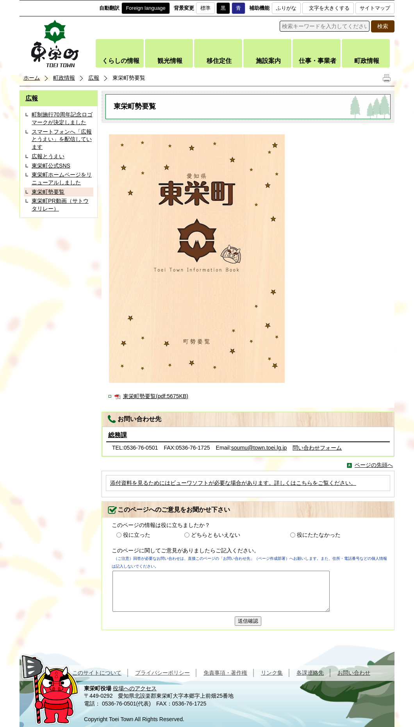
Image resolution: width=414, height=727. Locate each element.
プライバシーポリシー (162, 673)
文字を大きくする (329, 8)
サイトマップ (375, 8)
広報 (93, 78)
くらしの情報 (120, 60)
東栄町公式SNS (51, 166)
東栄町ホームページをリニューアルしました (62, 178)
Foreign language (145, 8)
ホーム (31, 78)
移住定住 (219, 60)
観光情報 (169, 60)
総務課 (117, 435)
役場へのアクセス (135, 688)
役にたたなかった (319, 535)
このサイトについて (96, 673)
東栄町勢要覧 (48, 192)
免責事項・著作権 (225, 673)
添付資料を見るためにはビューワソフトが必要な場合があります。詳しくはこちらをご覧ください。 (233, 483)
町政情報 (366, 60)
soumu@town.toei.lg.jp (259, 448)
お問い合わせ (353, 673)
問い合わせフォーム (317, 448)
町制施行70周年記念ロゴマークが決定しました (62, 118)
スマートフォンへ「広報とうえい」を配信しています (62, 139)
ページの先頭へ (374, 465)
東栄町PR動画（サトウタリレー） (60, 205)
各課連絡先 (310, 673)
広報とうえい (48, 156)
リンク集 (272, 673)
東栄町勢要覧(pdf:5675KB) (155, 396)
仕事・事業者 (317, 60)
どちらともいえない (215, 535)
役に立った (136, 535)
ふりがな (286, 8)
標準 (205, 8)
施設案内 (268, 60)
